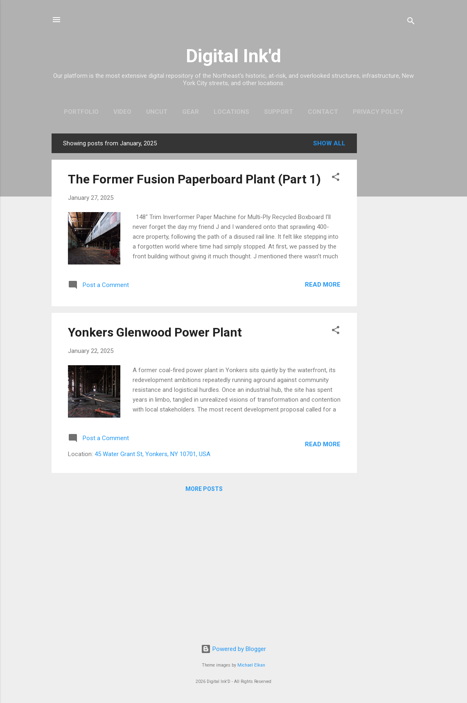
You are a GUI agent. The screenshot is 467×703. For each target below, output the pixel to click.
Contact (323, 111)
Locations (231, 111)
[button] (336, 178)
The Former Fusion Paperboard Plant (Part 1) (194, 179)
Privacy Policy (378, 111)
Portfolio (81, 111)
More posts (204, 489)
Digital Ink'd (233, 56)
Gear (190, 111)
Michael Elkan (251, 665)
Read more (323, 284)
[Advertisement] (389, 256)
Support (278, 111)
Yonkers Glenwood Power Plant (155, 332)
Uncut (156, 111)
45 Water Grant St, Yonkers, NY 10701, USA (152, 454)
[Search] (411, 22)
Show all (329, 143)
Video (122, 111)
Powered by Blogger (233, 649)
